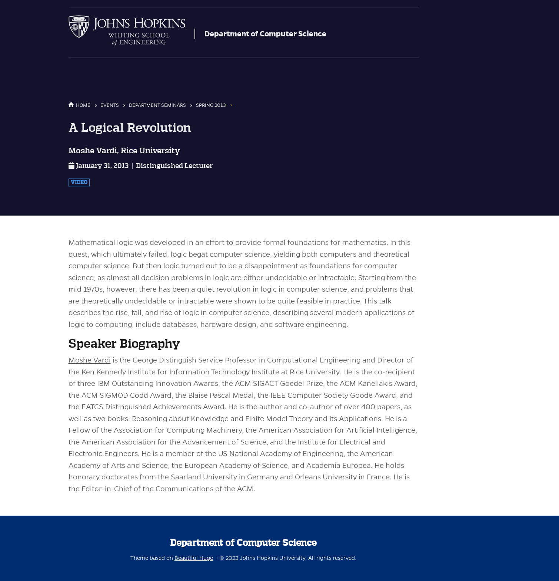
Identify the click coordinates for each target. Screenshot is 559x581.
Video (79, 182)
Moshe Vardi (90, 360)
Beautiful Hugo (193, 558)
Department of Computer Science (265, 34)
